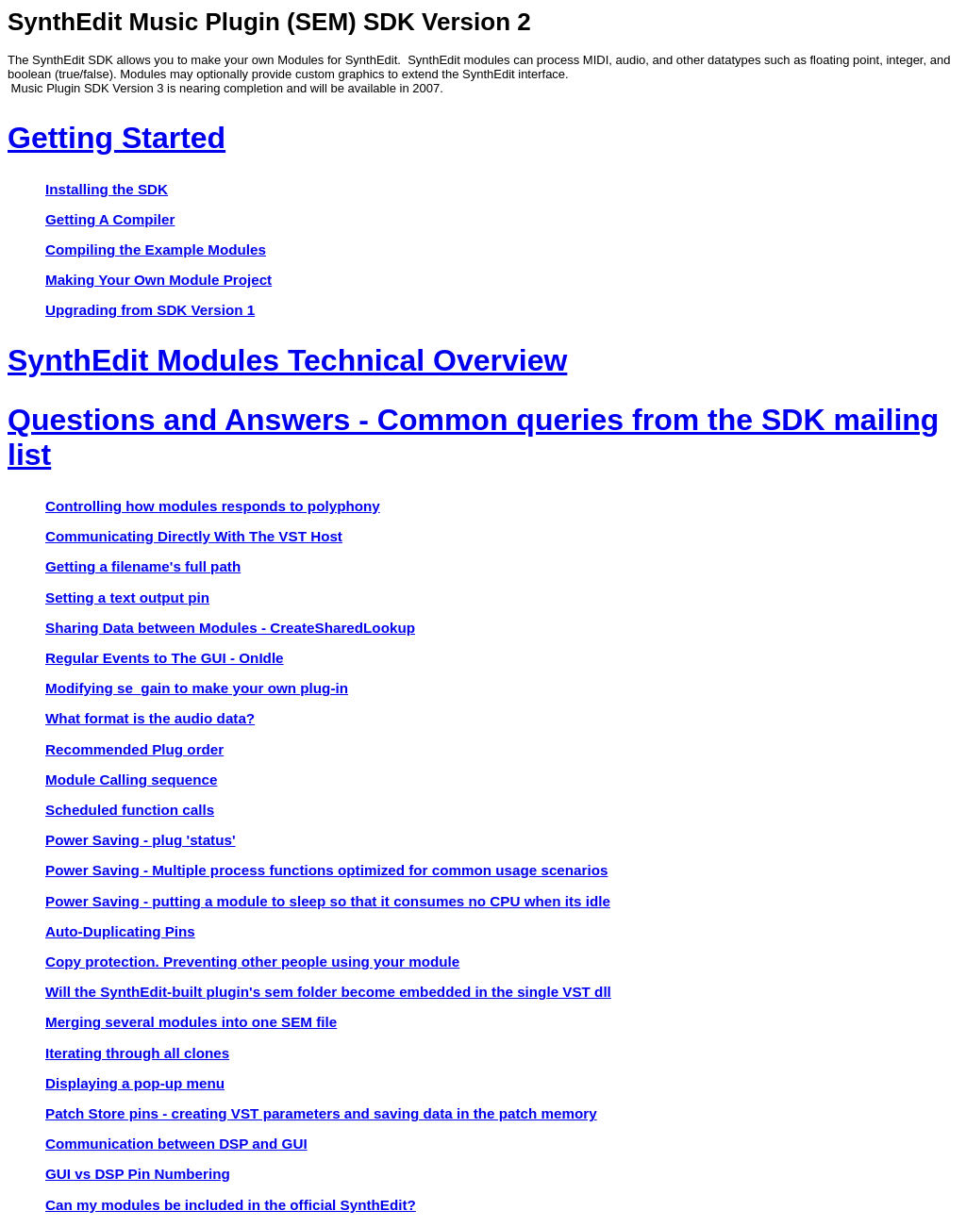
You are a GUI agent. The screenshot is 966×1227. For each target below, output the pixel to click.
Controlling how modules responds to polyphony (212, 506)
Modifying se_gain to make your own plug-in (196, 688)
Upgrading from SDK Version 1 (150, 310)
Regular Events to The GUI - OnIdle (164, 658)
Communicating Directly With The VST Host (193, 536)
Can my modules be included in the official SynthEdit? (230, 1205)
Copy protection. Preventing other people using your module (252, 961)
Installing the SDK (106, 189)
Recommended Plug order (134, 749)
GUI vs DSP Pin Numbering (137, 1174)
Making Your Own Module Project (158, 280)
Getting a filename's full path (143, 566)
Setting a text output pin (127, 597)
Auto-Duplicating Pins (120, 931)
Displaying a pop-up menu (135, 1083)
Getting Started (116, 138)
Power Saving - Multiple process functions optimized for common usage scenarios (326, 870)
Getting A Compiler (110, 219)
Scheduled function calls (129, 810)
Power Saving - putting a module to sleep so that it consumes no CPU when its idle (327, 901)
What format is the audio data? (150, 718)
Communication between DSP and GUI (176, 1144)
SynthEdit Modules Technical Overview (287, 360)
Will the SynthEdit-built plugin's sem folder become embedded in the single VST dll (328, 992)
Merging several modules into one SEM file (191, 1022)
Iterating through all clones (137, 1053)
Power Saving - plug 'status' (140, 840)
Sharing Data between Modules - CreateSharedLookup (230, 628)
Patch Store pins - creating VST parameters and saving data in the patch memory (321, 1113)
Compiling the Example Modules (155, 249)
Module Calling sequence (131, 779)
